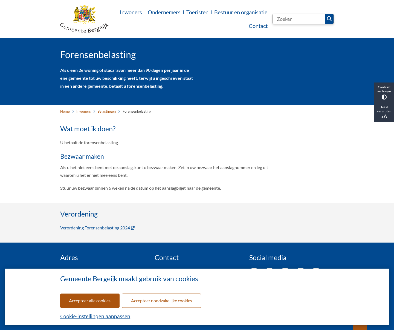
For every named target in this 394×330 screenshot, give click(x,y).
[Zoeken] (299, 19)
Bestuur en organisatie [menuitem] (240, 12)
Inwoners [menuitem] (131, 12)
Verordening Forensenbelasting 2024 (97, 227)
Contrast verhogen (384, 92)
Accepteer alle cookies (90, 300)
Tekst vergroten (384, 112)
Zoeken (329, 18)
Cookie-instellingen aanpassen (95, 316)
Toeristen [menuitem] (197, 12)
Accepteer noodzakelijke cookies (161, 300)
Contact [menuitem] (258, 25)
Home (65, 111)
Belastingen (106, 111)
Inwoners (83, 111)
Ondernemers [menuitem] (164, 12)
